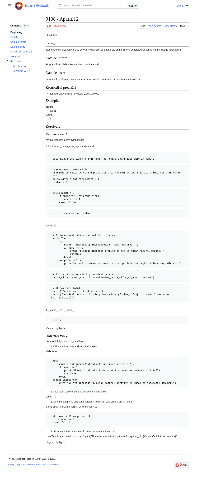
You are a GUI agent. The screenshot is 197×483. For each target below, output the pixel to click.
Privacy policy (14, 464)
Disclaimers (53, 464)
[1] (54, 35)
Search (133, 5)
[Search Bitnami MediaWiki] (92, 5)
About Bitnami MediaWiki (33, 464)
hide (26, 25)
